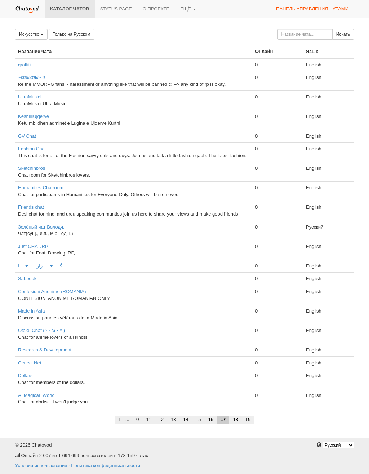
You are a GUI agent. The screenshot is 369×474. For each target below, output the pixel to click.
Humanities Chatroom (40, 187)
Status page (116, 9)
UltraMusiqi (29, 96)
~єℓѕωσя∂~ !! (31, 77)
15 (198, 419)
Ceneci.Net (29, 363)
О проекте (156, 9)
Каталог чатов (69, 9)
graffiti (24, 64)
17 (223, 419)
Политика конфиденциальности (105, 465)
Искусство (31, 34)
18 (235, 419)
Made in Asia (31, 311)
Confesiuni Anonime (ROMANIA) (52, 291)
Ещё (188, 9)
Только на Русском (71, 34)
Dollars (25, 375)
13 (173, 419)
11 (148, 419)
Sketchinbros (31, 168)
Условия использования (41, 465)
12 (161, 419)
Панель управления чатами (312, 9)
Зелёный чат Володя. (41, 227)
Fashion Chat (32, 148)
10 (136, 419)
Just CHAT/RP (33, 246)
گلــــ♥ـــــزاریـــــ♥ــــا (40, 266)
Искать (343, 34)
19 (247, 419)
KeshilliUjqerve (33, 116)
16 (210, 419)
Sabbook (27, 278)
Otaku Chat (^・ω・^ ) (41, 330)
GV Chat (27, 136)
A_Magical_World (36, 395)
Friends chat (31, 207)
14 (185, 419)
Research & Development (44, 350)
